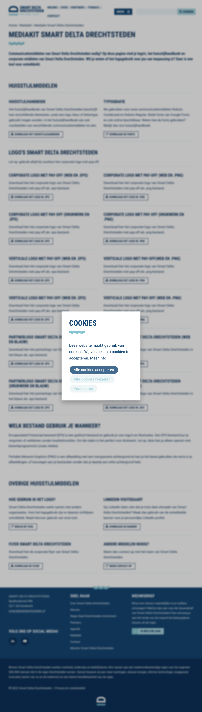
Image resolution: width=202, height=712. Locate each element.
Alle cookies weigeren (92, 379)
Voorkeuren (83, 388)
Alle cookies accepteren (94, 369)
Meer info (98, 358)
